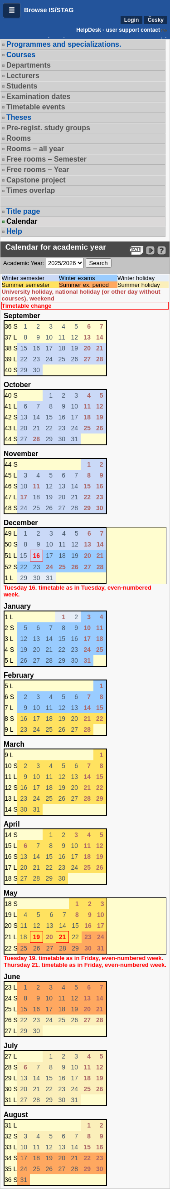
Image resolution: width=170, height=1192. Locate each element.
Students (21, 86)
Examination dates (38, 96)
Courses (20, 55)
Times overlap (30, 190)
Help (14, 231)
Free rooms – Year (37, 169)
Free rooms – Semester (46, 159)
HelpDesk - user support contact (118, 30)
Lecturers (22, 75)
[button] (12, 10)
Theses (18, 117)
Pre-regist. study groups (48, 128)
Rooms (18, 138)
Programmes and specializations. (63, 44)
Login (131, 20)
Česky (156, 20)
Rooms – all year (35, 149)
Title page (23, 211)
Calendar (21, 221)
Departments (28, 65)
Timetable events (35, 107)
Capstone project (36, 180)
